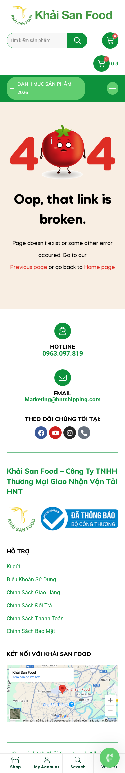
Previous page (28, 267)
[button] (113, 88)
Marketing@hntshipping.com (63, 399)
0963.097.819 (62, 353)
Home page (99, 267)
